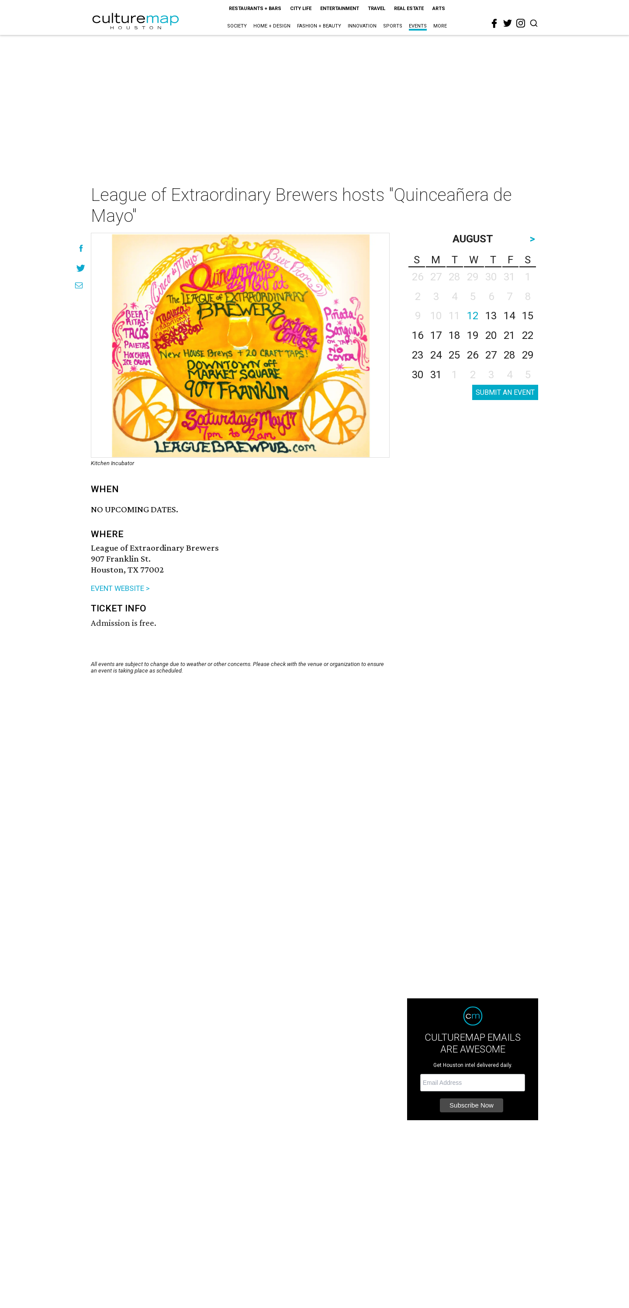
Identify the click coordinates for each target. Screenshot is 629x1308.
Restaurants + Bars (255, 8)
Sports (392, 26)
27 (491, 355)
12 (472, 316)
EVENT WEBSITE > (120, 588)
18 (454, 335)
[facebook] (494, 23)
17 (436, 335)
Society (237, 26)
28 (509, 355)
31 (436, 375)
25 (454, 355)
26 (472, 355)
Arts (438, 8)
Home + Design (271, 26)
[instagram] (520, 23)
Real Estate (409, 8)
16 (417, 335)
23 (417, 355)
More (440, 26)
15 (527, 316)
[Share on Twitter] (81, 268)
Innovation (362, 26)
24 (436, 355)
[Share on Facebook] (81, 248)
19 (472, 335)
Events (418, 26)
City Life (300, 8)
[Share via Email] (78, 285)
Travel (376, 8)
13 (491, 316)
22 (527, 335)
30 (417, 375)
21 (509, 335)
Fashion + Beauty (319, 26)
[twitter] (507, 23)
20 (491, 335)
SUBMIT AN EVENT (505, 392)
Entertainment (339, 8)
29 (527, 355)
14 (509, 316)
